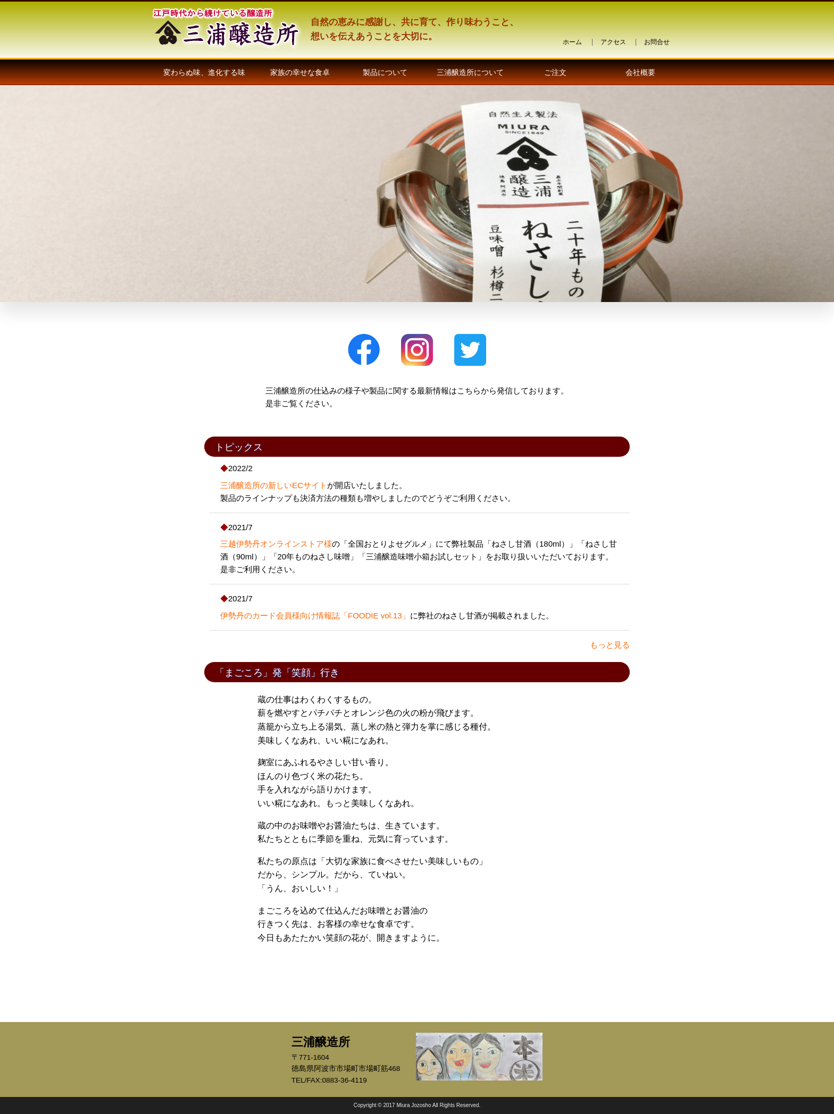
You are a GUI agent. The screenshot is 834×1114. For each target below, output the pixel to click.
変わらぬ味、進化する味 (204, 72)
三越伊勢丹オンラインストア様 (276, 543)
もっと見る (610, 644)
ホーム (572, 42)
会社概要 (640, 72)
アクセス (613, 42)
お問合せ (657, 42)
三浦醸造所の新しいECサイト (273, 485)
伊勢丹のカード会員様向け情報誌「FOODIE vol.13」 (315, 615)
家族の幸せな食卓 (300, 72)
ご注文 (555, 72)
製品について (385, 72)
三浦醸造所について (470, 72)
